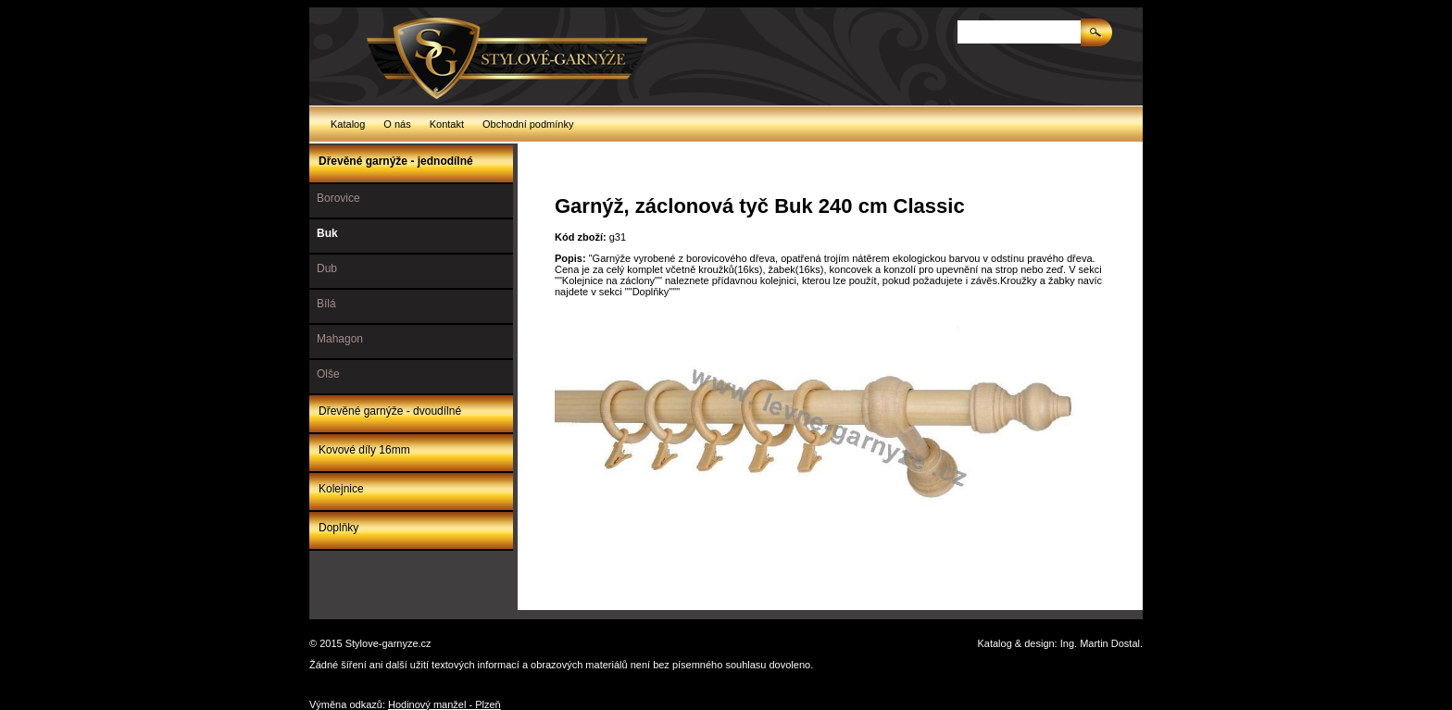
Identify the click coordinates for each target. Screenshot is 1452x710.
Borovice (338, 198)
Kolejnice (341, 488)
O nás (396, 124)
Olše (328, 373)
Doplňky (338, 527)
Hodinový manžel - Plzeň (444, 704)
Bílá (326, 303)
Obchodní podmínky (527, 124)
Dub (327, 268)
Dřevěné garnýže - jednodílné (396, 161)
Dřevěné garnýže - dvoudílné (390, 411)
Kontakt (447, 124)
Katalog (348, 124)
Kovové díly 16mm (364, 449)
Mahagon (340, 338)
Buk (327, 233)
